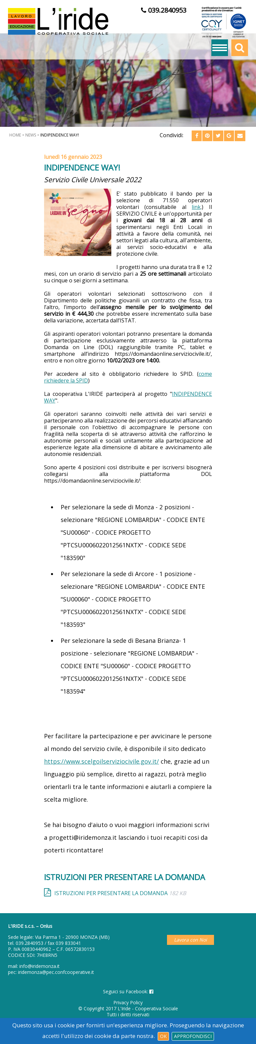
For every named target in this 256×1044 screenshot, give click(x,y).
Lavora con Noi (190, 940)
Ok (163, 1036)
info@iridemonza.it (39, 966)
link (196, 207)
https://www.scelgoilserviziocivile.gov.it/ (101, 761)
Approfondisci (193, 1036)
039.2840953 (29, 943)
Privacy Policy (128, 1002)
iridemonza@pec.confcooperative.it (56, 972)
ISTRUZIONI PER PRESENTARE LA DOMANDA (120, 892)
